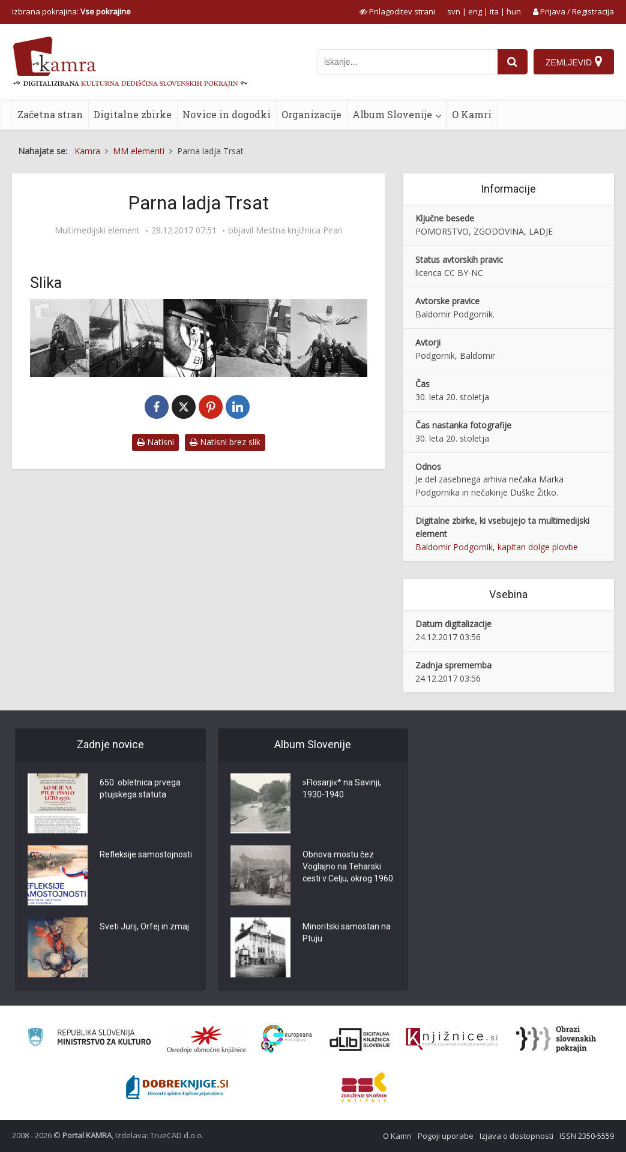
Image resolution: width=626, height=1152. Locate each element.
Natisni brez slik (225, 442)
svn (453, 11)
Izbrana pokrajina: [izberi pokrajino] (71, 11)
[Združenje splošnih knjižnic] (364, 1087)
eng (475, 11)
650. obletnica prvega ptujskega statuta (140, 788)
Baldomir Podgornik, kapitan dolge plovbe (496, 547)
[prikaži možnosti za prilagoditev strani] (397, 11)
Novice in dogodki (226, 114)
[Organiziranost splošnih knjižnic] (206, 1039)
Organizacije (311, 114)
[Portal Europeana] (287, 1039)
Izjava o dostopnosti (516, 1135)
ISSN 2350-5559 (586, 1135)
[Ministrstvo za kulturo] (89, 1039)
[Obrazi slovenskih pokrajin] (556, 1039)
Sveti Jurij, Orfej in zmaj (144, 926)
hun (514, 11)
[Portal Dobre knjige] (177, 1087)
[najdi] (513, 61)
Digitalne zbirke (133, 114)
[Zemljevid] (574, 61)
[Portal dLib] (360, 1039)
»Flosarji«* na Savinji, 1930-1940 (341, 788)
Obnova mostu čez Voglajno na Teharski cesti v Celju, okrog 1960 (347, 866)
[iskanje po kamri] (408, 61)
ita (494, 11)
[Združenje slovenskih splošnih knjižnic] (451, 1039)
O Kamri (472, 114)
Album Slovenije (392, 114)
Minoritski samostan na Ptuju (346, 932)
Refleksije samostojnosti (146, 854)
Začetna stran (50, 114)
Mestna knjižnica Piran (299, 230)
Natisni (155, 442)
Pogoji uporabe (446, 1135)
